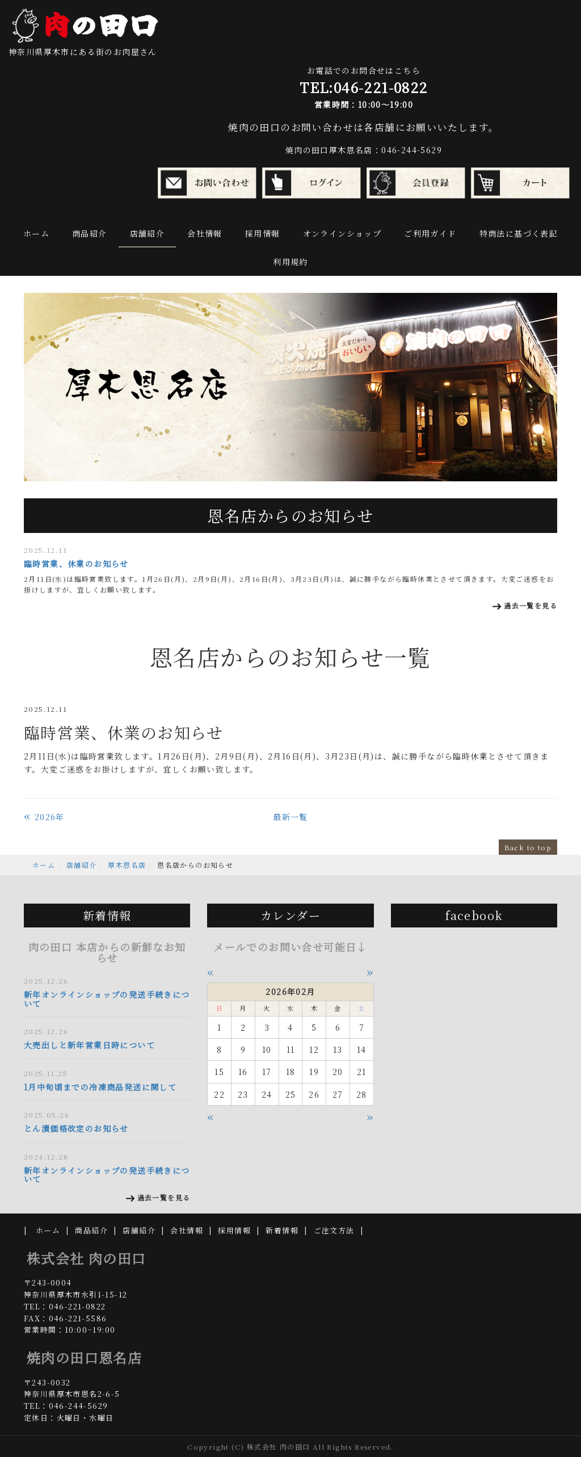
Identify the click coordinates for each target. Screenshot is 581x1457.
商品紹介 (89, 233)
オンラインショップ (342, 233)
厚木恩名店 (127, 865)
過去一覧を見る (530, 605)
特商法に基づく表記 (518, 233)
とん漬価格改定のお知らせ (76, 1128)
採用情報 (262, 233)
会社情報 (204, 233)
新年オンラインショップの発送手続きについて (107, 999)
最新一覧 (290, 816)
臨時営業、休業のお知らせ (76, 563)
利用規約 (290, 261)
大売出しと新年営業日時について (89, 1045)
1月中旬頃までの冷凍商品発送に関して (100, 1087)
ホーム (36, 233)
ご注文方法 (334, 1230)
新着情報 (282, 1230)
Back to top (527, 847)
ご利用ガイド (430, 233)
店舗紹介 (147, 233)
